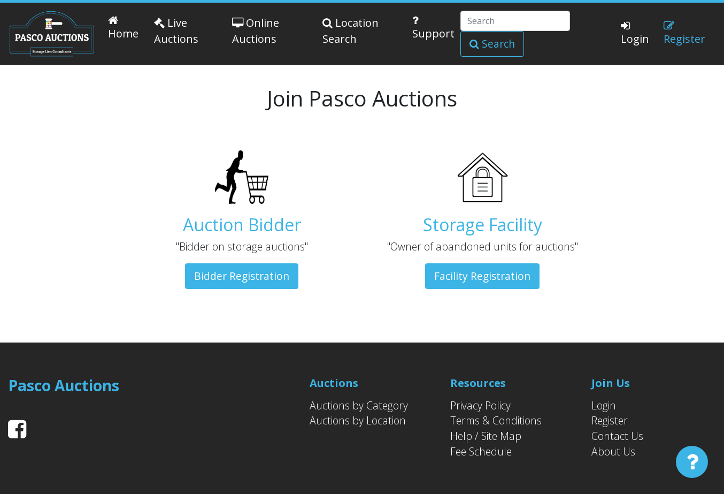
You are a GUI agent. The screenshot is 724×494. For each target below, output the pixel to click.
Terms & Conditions (496, 420)
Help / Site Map (485, 436)
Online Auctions (255, 31)
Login (635, 33)
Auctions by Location (358, 420)
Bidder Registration (241, 276)
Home (123, 28)
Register (684, 33)
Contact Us (617, 436)
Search (492, 43)
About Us (613, 451)
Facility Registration (482, 276)
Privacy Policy (480, 405)
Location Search (350, 31)
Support (433, 28)
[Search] (515, 21)
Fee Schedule (481, 451)
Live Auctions (176, 31)
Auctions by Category (359, 405)
